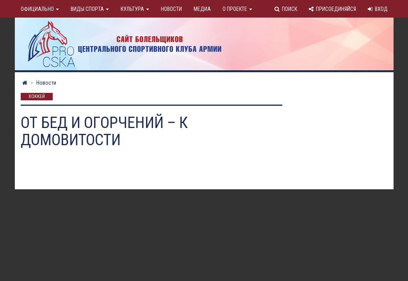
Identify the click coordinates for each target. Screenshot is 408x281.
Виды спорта (90, 9)
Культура (135, 9)
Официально (40, 9)
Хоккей (37, 97)
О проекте (237, 9)
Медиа (202, 9)
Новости (171, 9)
